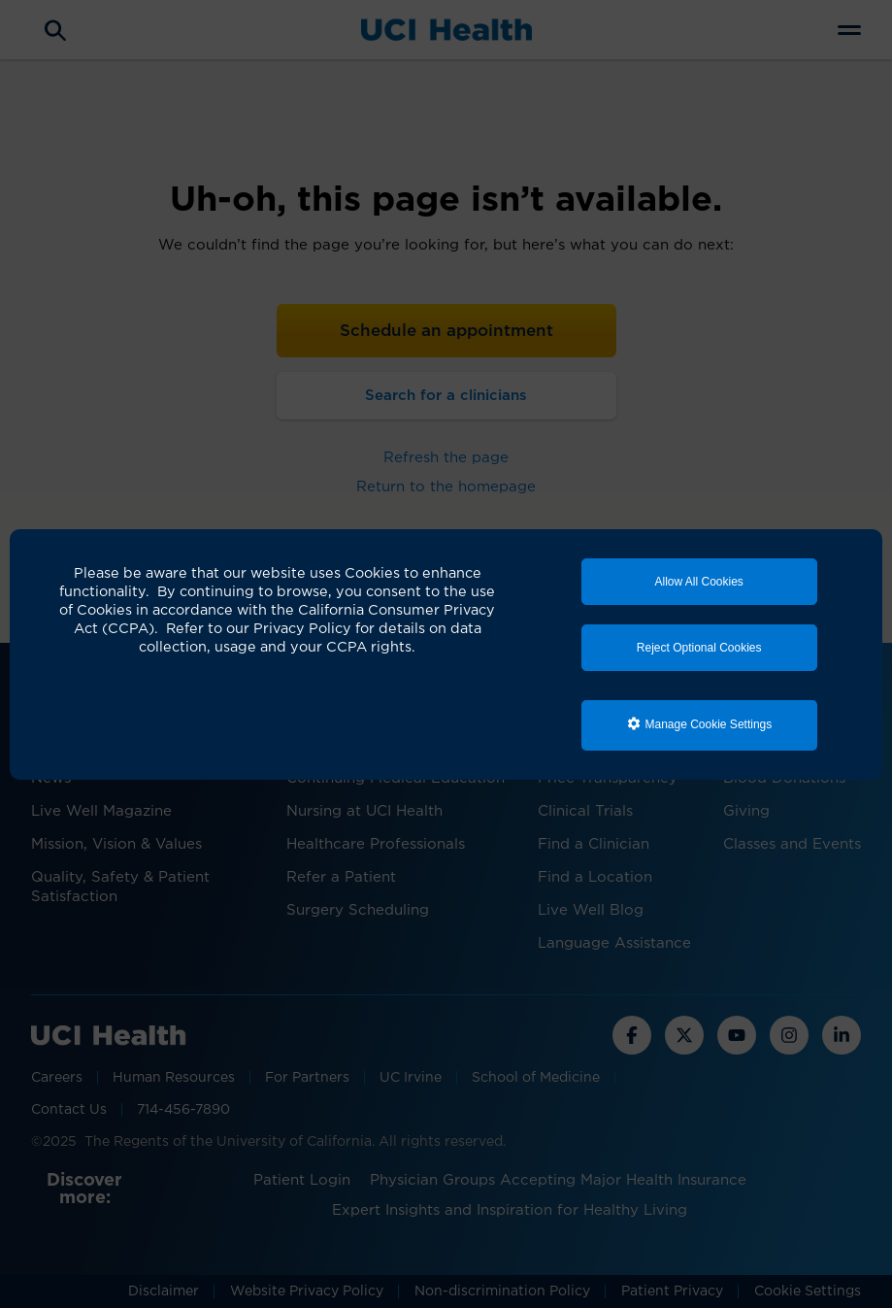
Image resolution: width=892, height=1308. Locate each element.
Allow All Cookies (699, 581)
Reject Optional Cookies (699, 647)
